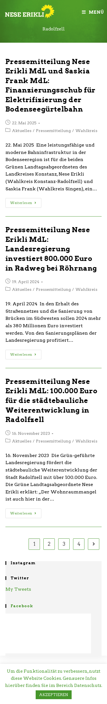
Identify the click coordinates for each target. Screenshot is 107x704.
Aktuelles (21, 130)
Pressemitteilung (53, 130)
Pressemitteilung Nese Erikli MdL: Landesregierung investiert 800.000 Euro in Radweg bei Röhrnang (51, 249)
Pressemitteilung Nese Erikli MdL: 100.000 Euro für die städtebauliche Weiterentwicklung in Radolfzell (51, 400)
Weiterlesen (23, 203)
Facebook (22, 606)
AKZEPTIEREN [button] (53, 695)
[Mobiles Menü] (93, 12)
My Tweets (18, 589)
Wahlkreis (86, 130)
